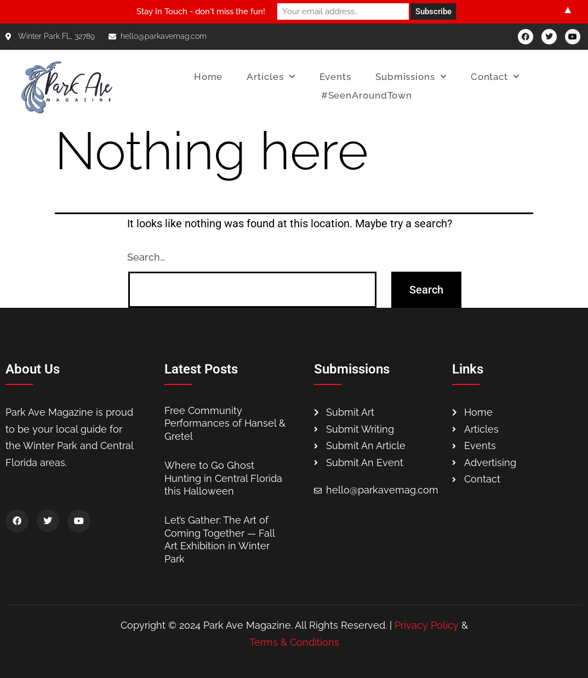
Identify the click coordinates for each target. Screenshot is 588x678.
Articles (271, 76)
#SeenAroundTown (367, 95)
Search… (146, 257)
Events (335, 76)
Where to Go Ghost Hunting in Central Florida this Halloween (223, 478)
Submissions (411, 76)
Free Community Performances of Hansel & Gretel (225, 423)
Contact (495, 76)
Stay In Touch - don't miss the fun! (200, 11)
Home (208, 76)
